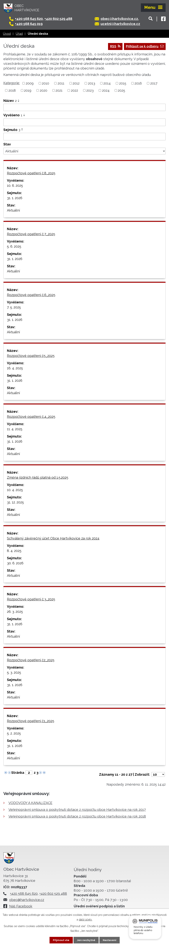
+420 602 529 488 (60, 19)
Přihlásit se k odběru (144, 46)
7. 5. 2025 (14, 307)
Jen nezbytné (86, 940)
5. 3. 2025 (14, 672)
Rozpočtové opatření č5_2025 (31, 356)
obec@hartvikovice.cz (121, 19)
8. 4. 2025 (14, 551)
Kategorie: (11, 83)
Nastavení (109, 940)
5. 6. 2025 (14, 246)
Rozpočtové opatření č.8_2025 (31, 173)
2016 (138, 83)
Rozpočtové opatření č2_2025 (30, 660)
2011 (61, 83)
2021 (59, 90)
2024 (106, 90)
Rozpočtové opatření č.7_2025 (31, 234)
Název (10, 101)
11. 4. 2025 (14, 429)
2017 (153, 83)
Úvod (7, 34)
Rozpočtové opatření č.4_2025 (31, 417)
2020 (43, 90)
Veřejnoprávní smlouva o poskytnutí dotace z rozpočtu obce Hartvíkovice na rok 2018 (77, 817)
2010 (45, 83)
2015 (122, 83)
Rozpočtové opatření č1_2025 (30, 721)
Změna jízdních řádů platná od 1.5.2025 (37, 477)
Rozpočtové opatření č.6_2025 (31, 295)
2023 (90, 90)
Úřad (19, 34)
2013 (91, 83)
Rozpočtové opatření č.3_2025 (31, 599)
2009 (30, 83)
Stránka (17, 773)
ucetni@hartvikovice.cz (122, 24)
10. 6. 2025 (15, 185)
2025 (121, 90)
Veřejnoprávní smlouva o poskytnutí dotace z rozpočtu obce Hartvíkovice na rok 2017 (77, 810)
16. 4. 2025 (15, 368)
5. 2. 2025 (14, 733)
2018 (12, 90)
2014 (107, 83)
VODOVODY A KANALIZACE (30, 803)
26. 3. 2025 (15, 612)
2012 (76, 83)
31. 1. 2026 (14, 198)
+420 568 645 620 (31, 19)
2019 (27, 90)
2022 (74, 90)
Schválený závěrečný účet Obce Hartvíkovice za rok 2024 (53, 538)
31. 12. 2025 (15, 502)
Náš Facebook (21, 906)
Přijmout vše (61, 940)
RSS (113, 46)
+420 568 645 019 (30, 24)
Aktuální (13, 210)
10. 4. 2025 (15, 490)
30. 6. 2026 (15, 563)
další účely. (85, 919)
